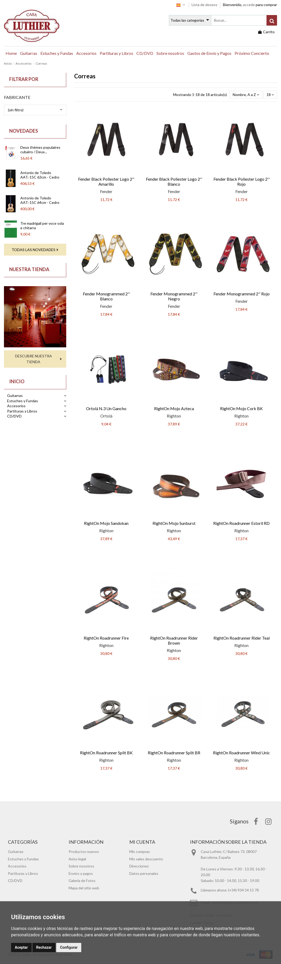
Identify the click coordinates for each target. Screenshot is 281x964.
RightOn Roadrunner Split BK (106, 752)
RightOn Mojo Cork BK (241, 408)
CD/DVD (14, 416)
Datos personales (143, 873)
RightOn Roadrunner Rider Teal (241, 637)
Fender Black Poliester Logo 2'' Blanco (174, 181)
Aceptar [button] (21, 947)
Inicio (17, 381)
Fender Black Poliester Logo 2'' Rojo (241, 181)
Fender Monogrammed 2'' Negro (173, 296)
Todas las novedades (33, 249)
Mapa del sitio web (84, 888)
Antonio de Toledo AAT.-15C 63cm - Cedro (39, 174)
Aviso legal (77, 859)
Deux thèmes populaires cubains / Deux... (40, 149)
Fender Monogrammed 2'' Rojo (241, 293)
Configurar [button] (69, 947)
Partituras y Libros (22, 411)
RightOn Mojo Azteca (174, 408)
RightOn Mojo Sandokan (106, 523)
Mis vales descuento (146, 859)
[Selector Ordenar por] (246, 94)
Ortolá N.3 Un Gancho (106, 408)
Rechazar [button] (44, 947)
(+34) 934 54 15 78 (243, 890)
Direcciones (139, 866)
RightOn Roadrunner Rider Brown (174, 640)
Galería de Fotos (82, 880)
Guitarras (15, 395)
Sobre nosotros (81, 866)
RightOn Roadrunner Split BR (174, 752)
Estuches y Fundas (22, 401)
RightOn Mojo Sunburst (174, 523)
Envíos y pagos (81, 873)
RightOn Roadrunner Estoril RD (241, 523)
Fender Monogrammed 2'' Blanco (106, 296)
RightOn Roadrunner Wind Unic (241, 752)
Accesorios (16, 406)
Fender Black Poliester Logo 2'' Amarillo (106, 181)
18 (270, 94)
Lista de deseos (205, 4)
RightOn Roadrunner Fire (106, 637)
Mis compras (139, 851)
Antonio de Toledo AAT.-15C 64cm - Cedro (39, 200)
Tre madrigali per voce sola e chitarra (42, 225)
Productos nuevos (84, 851)
